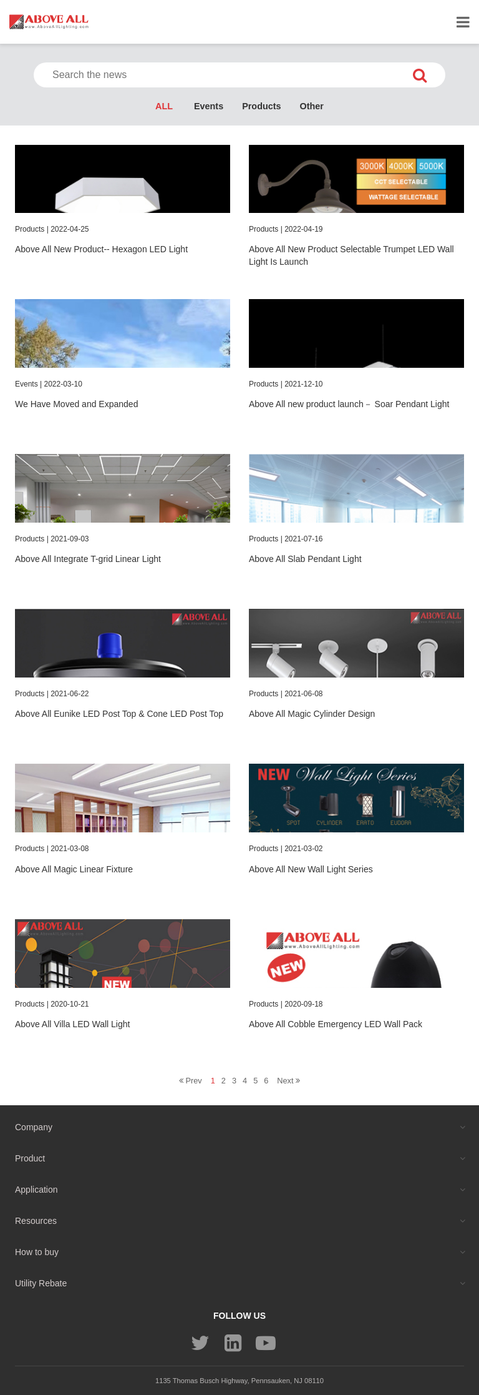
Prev (190, 1080)
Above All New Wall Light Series (311, 869)
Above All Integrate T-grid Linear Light (88, 559)
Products (261, 106)
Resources (36, 1221)
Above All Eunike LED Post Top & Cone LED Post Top (119, 714)
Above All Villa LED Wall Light (72, 1024)
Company (33, 1127)
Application (36, 1190)
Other (312, 106)
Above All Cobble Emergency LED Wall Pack (335, 1024)
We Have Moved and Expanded (76, 404)
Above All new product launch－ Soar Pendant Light (349, 404)
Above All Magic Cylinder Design (312, 714)
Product (30, 1158)
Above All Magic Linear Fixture (74, 869)
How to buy (37, 1252)
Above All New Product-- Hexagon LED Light (101, 249)
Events (208, 106)
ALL (164, 106)
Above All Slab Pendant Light (305, 559)
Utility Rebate (41, 1283)
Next (288, 1080)
